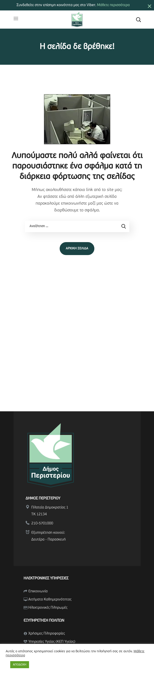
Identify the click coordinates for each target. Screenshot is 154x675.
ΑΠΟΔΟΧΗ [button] (19, 664)
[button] (138, 19)
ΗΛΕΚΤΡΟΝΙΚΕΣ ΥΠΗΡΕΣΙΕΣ (46, 578)
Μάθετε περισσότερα (113, 5)
